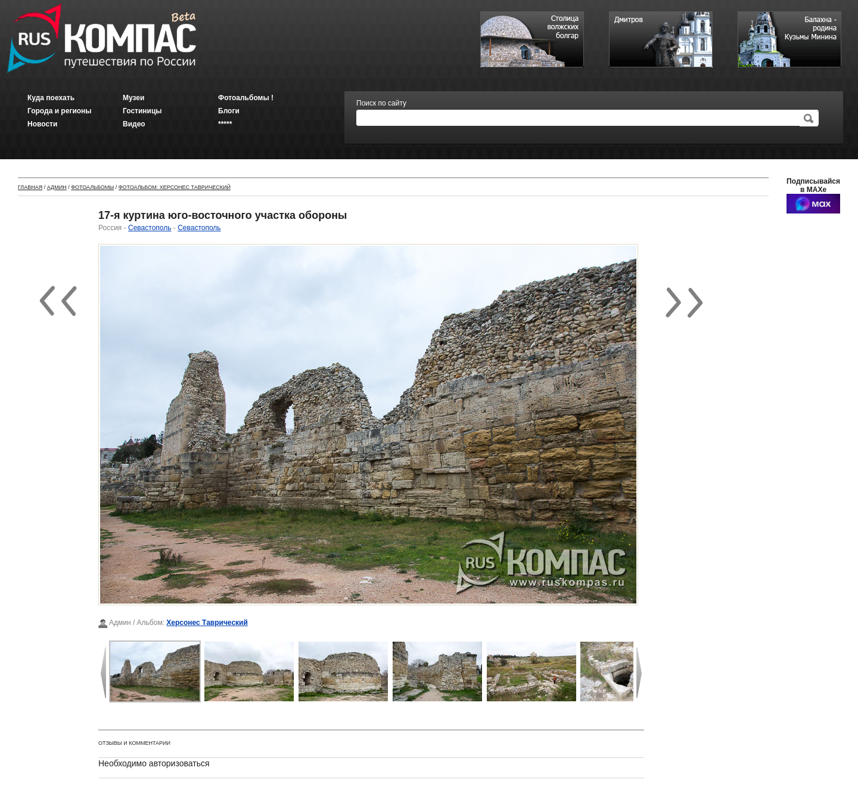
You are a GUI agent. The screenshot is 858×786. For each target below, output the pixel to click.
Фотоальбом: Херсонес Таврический (175, 187)
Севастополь (149, 228)
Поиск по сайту (381, 103)
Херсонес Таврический (207, 622)
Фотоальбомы (92, 187)
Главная (30, 187)
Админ (57, 187)
